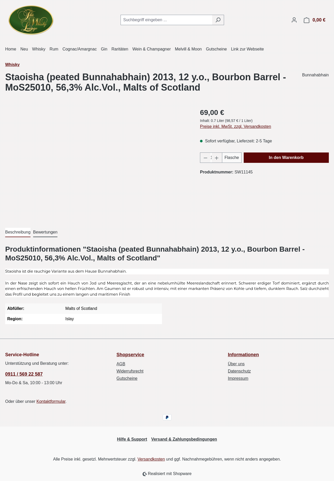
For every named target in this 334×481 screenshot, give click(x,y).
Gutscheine (126, 378)
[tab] (18, 232)
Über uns (236, 364)
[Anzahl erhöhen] (216, 157)
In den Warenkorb (286, 157)
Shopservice (130, 354)
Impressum (238, 378)
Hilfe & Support (132, 439)
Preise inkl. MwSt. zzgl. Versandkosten (235, 126)
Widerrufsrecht (129, 371)
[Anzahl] (211, 157)
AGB (120, 364)
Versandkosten (151, 459)
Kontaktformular (50, 401)
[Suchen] (218, 20)
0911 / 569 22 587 (24, 374)
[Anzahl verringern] (205, 157)
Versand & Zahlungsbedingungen (184, 439)
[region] (97, 162)
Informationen (243, 354)
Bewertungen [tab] (45, 232)
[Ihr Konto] (294, 20)
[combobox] (166, 20)
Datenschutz (239, 371)
